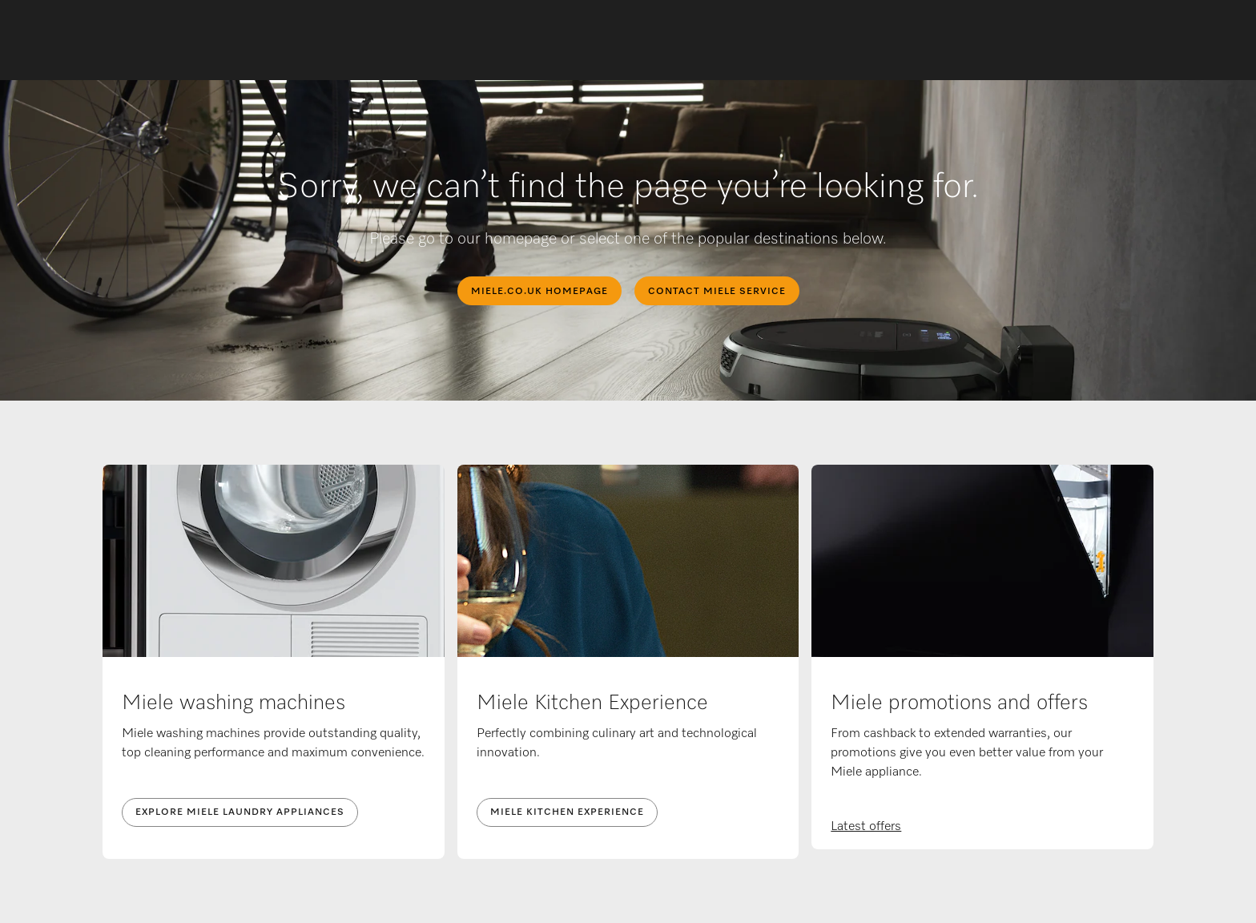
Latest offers (866, 826)
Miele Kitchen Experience (567, 812)
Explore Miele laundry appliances (239, 812)
